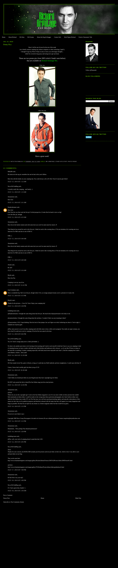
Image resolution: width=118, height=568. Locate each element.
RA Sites (22, 37)
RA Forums (31, 37)
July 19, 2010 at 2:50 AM (17, 490)
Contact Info (57, 37)
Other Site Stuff (61, 161)
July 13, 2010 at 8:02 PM (17, 334)
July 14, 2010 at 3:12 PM (17, 421)
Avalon (10, 265)
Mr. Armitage (50, 161)
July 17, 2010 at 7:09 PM (17, 470)
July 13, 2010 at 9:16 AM (17, 270)
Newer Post (6, 498)
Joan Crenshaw (12, 290)
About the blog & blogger (44, 37)
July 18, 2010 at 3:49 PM (17, 480)
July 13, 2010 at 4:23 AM (17, 217)
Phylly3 (10, 300)
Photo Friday (72, 161)
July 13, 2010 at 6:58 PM (17, 306)
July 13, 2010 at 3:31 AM (17, 202)
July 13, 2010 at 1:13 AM (17, 192)
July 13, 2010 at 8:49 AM (17, 238)
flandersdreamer (12, 207)
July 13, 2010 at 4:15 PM (17, 295)
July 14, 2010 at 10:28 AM (17, 370)
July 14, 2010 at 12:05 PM (17, 385)
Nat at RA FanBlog (13, 186)
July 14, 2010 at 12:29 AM (17, 355)
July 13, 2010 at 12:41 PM (17, 285)
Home (3, 37)
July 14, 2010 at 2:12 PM (17, 406)
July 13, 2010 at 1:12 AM (17, 181)
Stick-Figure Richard (70, 37)
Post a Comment (7, 495)
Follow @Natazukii (91, 70)
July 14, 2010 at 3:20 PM (17, 431)
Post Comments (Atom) (17, 502)
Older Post (78, 498)
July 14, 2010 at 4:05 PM (17, 442)
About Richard (12, 37)
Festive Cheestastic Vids (85, 37)
